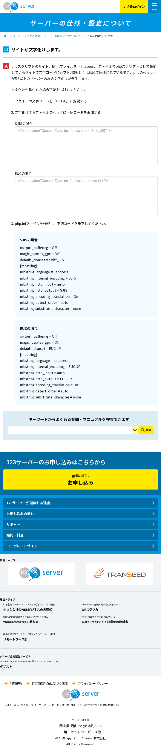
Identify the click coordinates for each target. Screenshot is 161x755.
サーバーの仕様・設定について (59, 35)
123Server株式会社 (19, 7)
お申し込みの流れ (20, 513)
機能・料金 (15, 535)
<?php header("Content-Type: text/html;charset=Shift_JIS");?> (86, 145)
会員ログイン (134, 6)
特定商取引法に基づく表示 (50, 683)
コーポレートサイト (21, 545)
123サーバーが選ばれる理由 (28, 502)
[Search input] (70, 430)
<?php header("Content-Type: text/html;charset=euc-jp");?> (86, 196)
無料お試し (80, 479)
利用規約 (16, 683)
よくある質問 (30, 35)
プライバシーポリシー (93, 683)
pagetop (153, 747)
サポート (13, 35)
